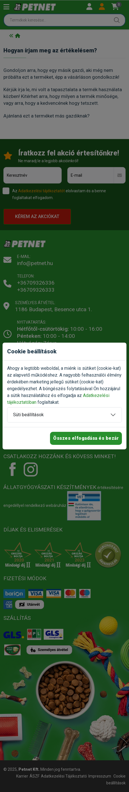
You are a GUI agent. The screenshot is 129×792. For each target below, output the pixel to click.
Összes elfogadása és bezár (86, 438)
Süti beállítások (28, 414)
